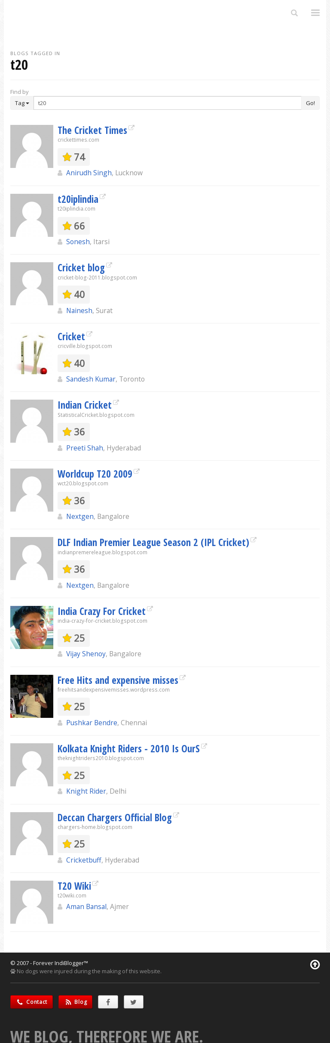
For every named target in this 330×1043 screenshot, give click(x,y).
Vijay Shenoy (86, 653)
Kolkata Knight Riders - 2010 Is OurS (129, 748)
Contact (31, 1002)
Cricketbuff (83, 860)
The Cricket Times (92, 130)
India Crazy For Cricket (102, 611)
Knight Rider (86, 791)
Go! (310, 103)
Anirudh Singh (89, 172)
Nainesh (79, 310)
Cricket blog (81, 267)
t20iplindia (78, 199)
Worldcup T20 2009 (95, 474)
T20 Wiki (74, 886)
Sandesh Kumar (91, 379)
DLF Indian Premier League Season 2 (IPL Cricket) (153, 542)
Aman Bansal (86, 906)
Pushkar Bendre (91, 722)
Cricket (71, 336)
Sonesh (78, 241)
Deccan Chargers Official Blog (115, 817)
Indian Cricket (85, 405)
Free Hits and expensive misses (118, 680)
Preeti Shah (84, 448)
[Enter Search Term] (168, 103)
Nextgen (80, 516)
